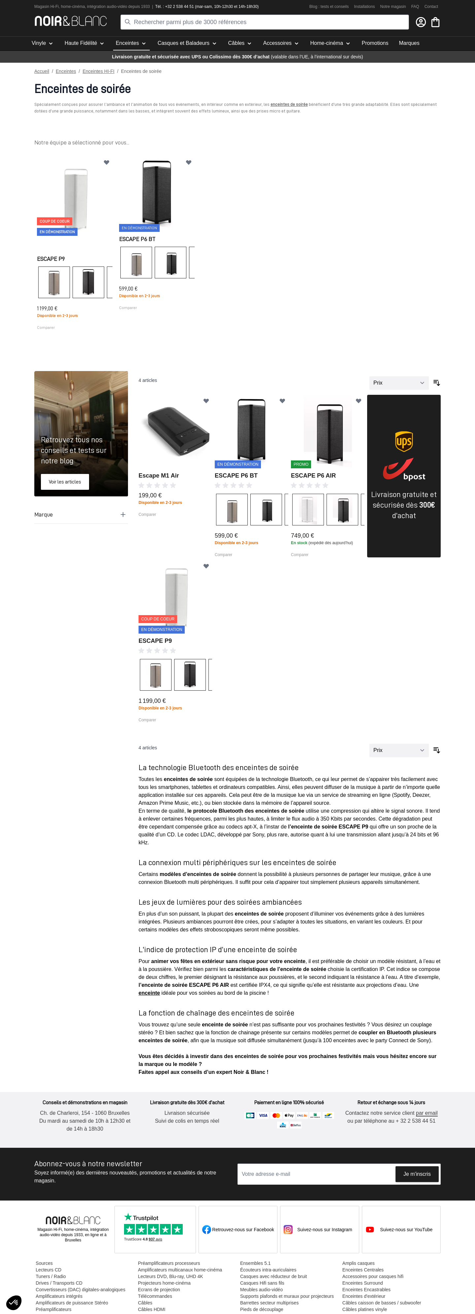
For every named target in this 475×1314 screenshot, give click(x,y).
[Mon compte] (421, 22)
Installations (364, 6)
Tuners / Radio (51, 1275)
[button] (14, 1303)
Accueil (41, 71)
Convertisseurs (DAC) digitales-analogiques (80, 1289)
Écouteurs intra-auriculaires (267, 1269)
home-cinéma (73, 6)
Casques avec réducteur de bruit (272, 1275)
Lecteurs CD (48, 1269)
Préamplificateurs (53, 1308)
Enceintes (66, 71)
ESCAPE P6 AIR (313, 475)
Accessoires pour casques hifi (370, 1275)
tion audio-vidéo (113, 6)
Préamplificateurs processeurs (168, 1262)
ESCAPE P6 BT (136, 238)
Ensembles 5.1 (254, 1262)
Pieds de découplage (260, 1308)
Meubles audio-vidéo (260, 1289)
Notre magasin (393, 6)
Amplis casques (356, 1262)
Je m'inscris (417, 1173)
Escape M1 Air (159, 475)
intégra (93, 6)
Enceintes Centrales (361, 1269)
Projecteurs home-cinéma (163, 1282)
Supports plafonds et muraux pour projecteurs (285, 1295)
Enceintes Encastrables (364, 1289)
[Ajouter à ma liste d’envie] (106, 162)
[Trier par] (399, 382)
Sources (44, 1262)
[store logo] (70, 21)
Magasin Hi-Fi (46, 6)
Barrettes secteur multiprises (268, 1302)
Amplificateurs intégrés (59, 1295)
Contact (431, 6)
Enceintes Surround (360, 1282)
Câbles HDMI (151, 1308)
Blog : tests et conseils (329, 6)
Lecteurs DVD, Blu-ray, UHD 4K (169, 1275)
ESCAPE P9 (51, 258)
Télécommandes (154, 1295)
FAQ (415, 6)
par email (424, 1112)
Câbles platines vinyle (362, 1308)
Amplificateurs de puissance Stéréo (72, 1302)
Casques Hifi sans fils (261, 1282)
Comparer (46, 327)
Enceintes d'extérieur (361, 1295)
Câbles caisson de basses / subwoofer (379, 1302)
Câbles (144, 1302)
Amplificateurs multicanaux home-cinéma (179, 1269)
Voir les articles (65, 481)
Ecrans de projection (158, 1289)
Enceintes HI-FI (98, 71)
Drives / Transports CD (59, 1282)
